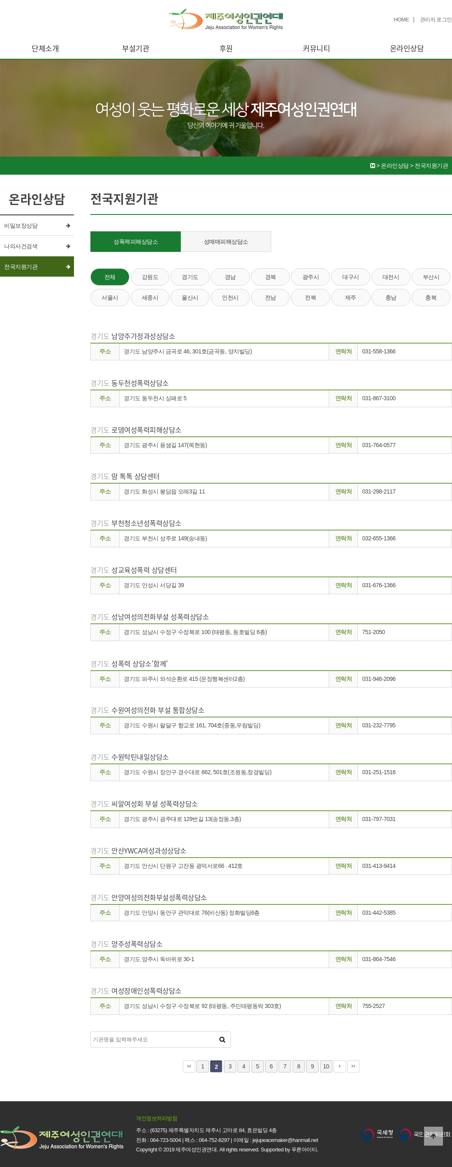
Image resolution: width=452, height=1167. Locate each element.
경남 (230, 277)
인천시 (230, 297)
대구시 (350, 277)
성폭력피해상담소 (135, 241)
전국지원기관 (20, 266)
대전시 (391, 277)
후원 (226, 48)
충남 (391, 297)
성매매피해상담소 (226, 241)
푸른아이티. (304, 1149)
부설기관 (135, 48)
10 (326, 1066)
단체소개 (45, 48)
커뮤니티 (316, 48)
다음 (340, 1066)
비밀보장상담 (20, 225)
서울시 (109, 297)
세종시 (150, 297)
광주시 (310, 277)
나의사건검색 (20, 246)
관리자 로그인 (436, 19)
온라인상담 (407, 48)
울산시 (190, 297)
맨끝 (353, 1066)
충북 (430, 297)
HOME (401, 19)
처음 (189, 1066)
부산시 (431, 277)
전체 (109, 277)
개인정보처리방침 (156, 1118)
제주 (350, 297)
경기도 (190, 277)
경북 (270, 277)
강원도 (150, 277)
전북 (310, 297)
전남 (270, 297)
